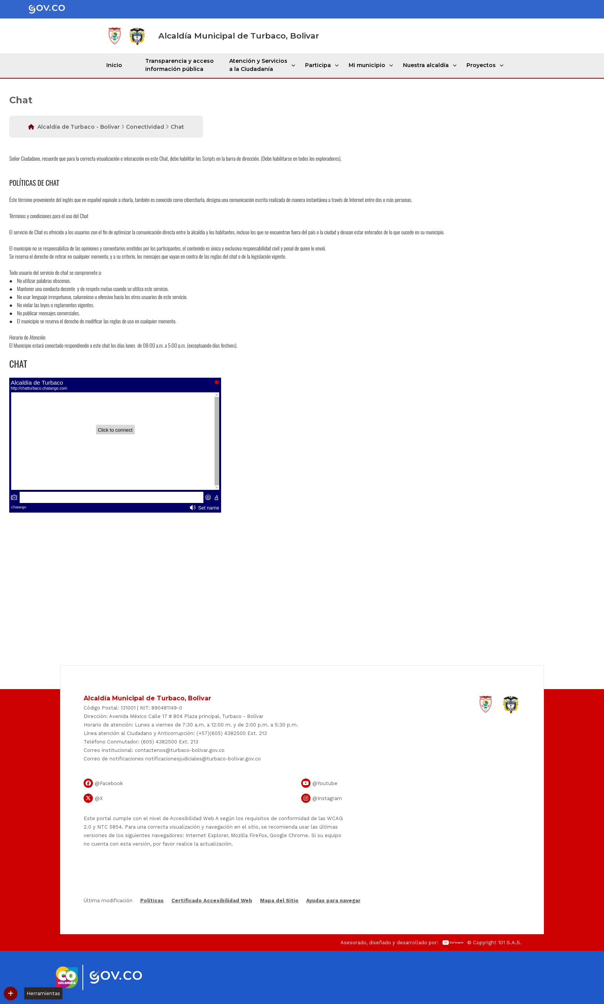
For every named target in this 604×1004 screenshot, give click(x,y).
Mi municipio (367, 65)
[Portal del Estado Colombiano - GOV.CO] (53, 9)
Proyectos (481, 65)
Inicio (114, 65)
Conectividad (145, 126)
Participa (318, 65)
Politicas (152, 900)
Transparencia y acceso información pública (179, 64)
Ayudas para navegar (333, 901)
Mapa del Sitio (279, 900)
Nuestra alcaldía (426, 65)
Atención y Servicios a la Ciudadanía (258, 64)
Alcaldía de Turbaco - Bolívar (78, 126)
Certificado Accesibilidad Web (211, 900)
